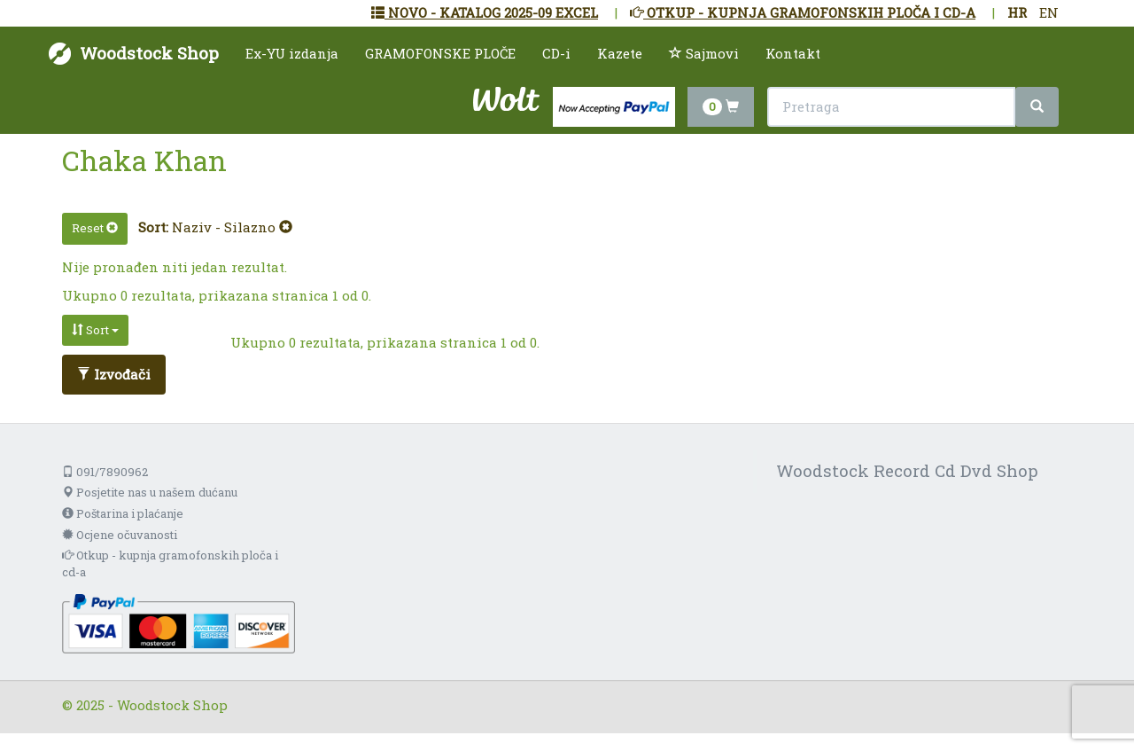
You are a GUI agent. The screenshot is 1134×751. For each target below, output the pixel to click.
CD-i (556, 53)
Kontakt (792, 53)
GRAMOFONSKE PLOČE (440, 53)
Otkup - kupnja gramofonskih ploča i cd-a (170, 563)
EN (1049, 12)
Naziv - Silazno (232, 227)
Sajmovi (704, 53)
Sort (95, 330)
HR (1017, 12)
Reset (95, 228)
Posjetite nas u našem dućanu (149, 492)
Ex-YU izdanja (291, 53)
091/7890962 (105, 472)
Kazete (619, 53)
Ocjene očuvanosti (119, 535)
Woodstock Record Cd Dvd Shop (907, 470)
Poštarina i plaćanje (122, 513)
